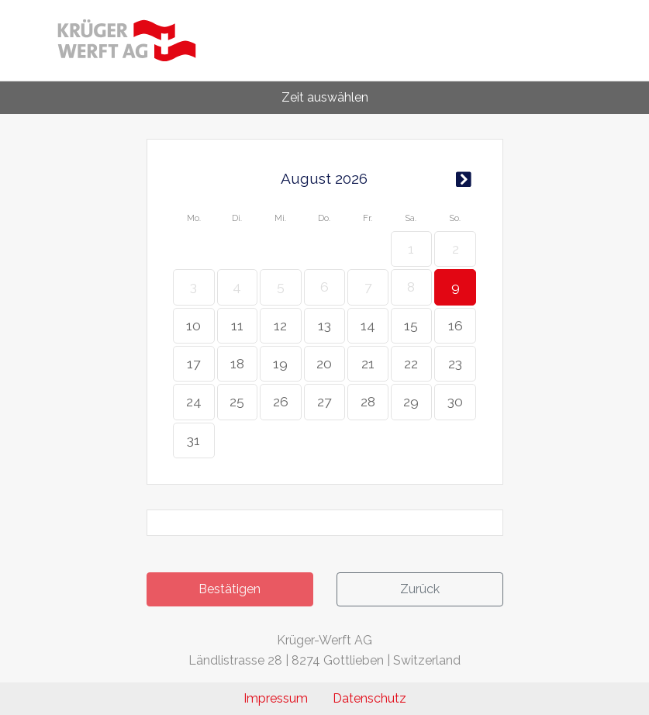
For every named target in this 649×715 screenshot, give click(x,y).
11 (237, 325)
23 (455, 363)
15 (411, 325)
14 (368, 325)
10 (193, 325)
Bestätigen (229, 589)
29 (411, 401)
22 (411, 363)
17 (193, 363)
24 (194, 401)
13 (324, 325)
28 (368, 401)
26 (280, 401)
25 (237, 401)
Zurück (420, 589)
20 (324, 363)
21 (368, 363)
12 (280, 325)
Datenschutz (369, 698)
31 (193, 440)
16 (455, 325)
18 (237, 363)
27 (324, 401)
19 (280, 363)
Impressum (275, 698)
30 (455, 401)
